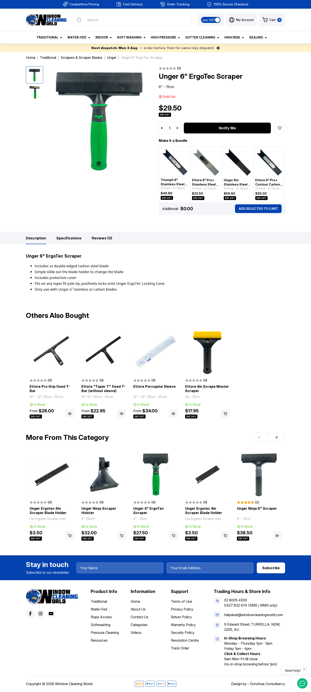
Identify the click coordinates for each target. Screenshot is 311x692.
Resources (99, 640)
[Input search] (132, 20)
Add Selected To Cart (258, 208)
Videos (136, 632)
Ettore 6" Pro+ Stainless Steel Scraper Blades (204, 184)
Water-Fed (99, 609)
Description (36, 238)
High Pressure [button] (163, 37)
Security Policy (182, 632)
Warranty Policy (183, 625)
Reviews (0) (102, 238)
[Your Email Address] (210, 567)
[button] (241, 20)
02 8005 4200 (235, 600)
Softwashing (100, 625)
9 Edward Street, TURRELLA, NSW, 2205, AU (252, 627)
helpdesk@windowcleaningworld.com (253, 615)
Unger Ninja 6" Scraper (257, 508)
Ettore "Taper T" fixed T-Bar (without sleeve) (103, 388)
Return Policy (181, 617)
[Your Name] (119, 567)
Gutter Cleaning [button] (200, 37)
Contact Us (139, 617)
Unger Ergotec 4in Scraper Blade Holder (203, 510)
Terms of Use (181, 601)
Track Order (180, 648)
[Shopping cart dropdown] (272, 20)
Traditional (99, 601)
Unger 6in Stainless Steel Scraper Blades (236, 184)
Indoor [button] (101, 37)
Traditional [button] (47, 37)
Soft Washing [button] (129, 37)
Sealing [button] (256, 37)
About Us (138, 609)
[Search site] (79, 20)
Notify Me (227, 128)
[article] (52, 375)
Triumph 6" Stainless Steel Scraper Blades (173, 184)
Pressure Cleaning (105, 632)
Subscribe (271, 568)
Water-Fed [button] (76, 37)
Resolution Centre (185, 640)
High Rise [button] (232, 37)
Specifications (68, 238)
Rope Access (101, 617)
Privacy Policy (182, 609)
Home (135, 601)
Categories (139, 625)
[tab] (36, 238)
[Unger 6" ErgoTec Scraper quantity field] (169, 128)
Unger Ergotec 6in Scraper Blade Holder (48, 510)
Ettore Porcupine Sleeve (154, 386)
